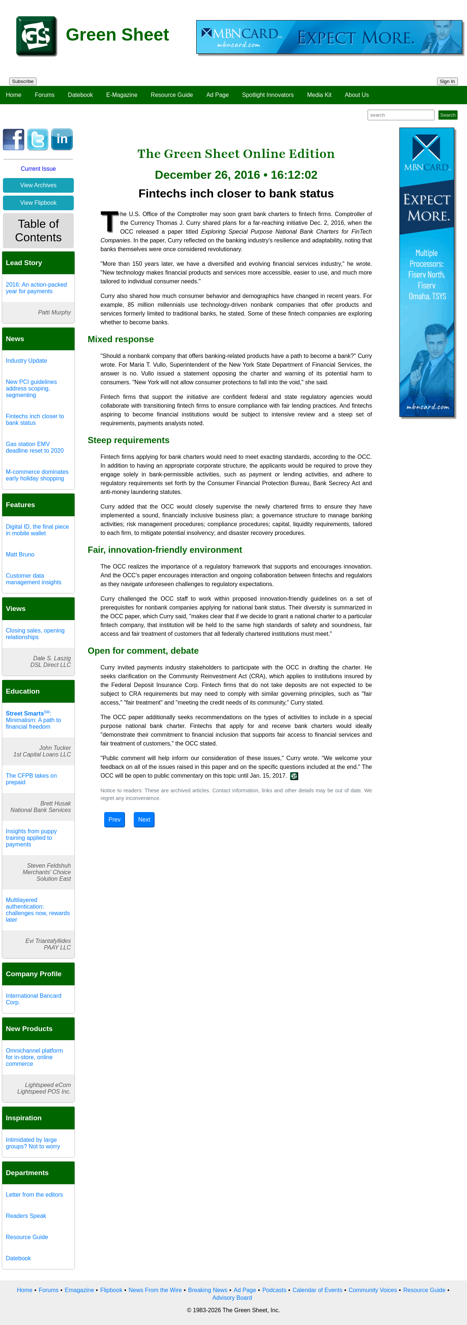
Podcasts (274, 1290)
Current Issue (38, 169)
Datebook (80, 95)
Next (144, 819)
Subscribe (23, 81)
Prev (115, 819)
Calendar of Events (317, 1290)
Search (448, 115)
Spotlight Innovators (268, 95)
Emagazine (79, 1290)
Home (14, 95)
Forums (44, 95)
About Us (357, 95)
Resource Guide (172, 95)
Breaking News (208, 1290)
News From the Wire (155, 1290)
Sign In (447, 81)
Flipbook (111, 1290)
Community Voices (373, 1290)
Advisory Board (232, 1298)
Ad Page (217, 95)
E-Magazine (121, 95)
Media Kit (319, 95)
